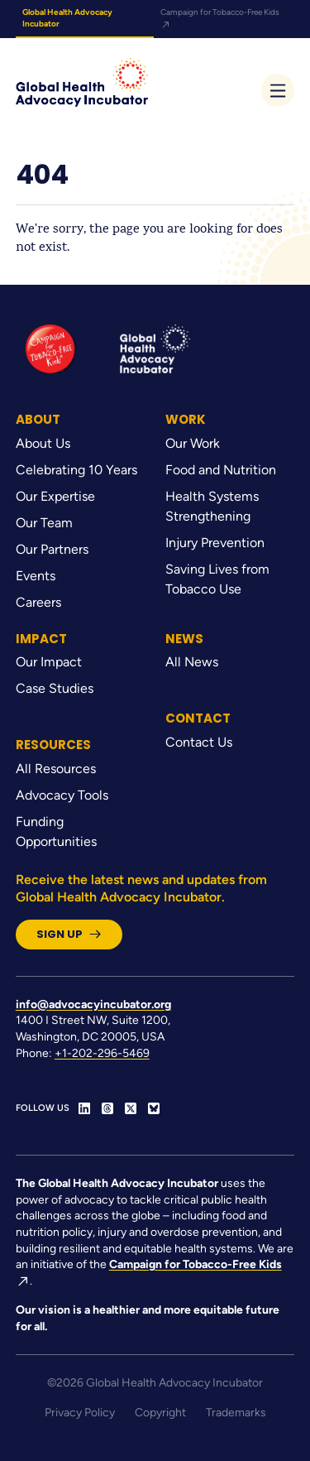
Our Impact (49, 662)
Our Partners (52, 549)
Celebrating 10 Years (76, 470)
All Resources (56, 768)
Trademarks (236, 1413)
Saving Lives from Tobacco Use (217, 579)
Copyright (160, 1413)
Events (35, 576)
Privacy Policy (80, 1413)
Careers (38, 602)
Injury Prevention (215, 542)
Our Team (44, 523)
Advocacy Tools (62, 795)
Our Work (192, 443)
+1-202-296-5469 (102, 1053)
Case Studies (54, 688)
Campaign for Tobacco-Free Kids (219, 18)
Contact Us (198, 742)
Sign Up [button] (69, 934)
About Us (43, 443)
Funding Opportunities (56, 831)
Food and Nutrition (220, 470)
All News (191, 662)
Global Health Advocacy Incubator (67, 18)
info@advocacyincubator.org (93, 1004)
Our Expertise (55, 496)
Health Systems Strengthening (212, 506)
